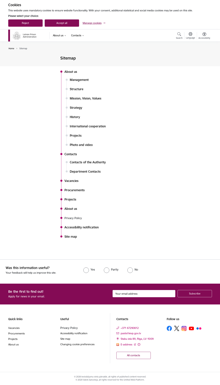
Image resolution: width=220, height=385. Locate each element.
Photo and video (81, 145)
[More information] (139, 344)
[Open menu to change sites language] (190, 36)
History (75, 117)
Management (79, 80)
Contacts (70, 154)
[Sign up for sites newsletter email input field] (144, 293)
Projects (76, 136)
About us (70, 72)
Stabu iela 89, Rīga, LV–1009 (137, 338)
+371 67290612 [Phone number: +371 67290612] (130, 328)
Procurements (74, 190)
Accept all (61, 23)
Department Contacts (85, 171)
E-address (127, 344)
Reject (25, 23)
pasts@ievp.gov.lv (131, 333)
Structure (76, 89)
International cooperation (88, 126)
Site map (17, 70)
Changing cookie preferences (77, 344)
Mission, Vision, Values (85, 98)
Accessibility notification (25, 64)
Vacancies (71, 181)
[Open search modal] (179, 36)
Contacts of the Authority (88, 162)
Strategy (76, 108)
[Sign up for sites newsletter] (195, 293)
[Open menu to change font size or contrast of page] (204, 36)
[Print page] (203, 56)
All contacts (133, 355)
